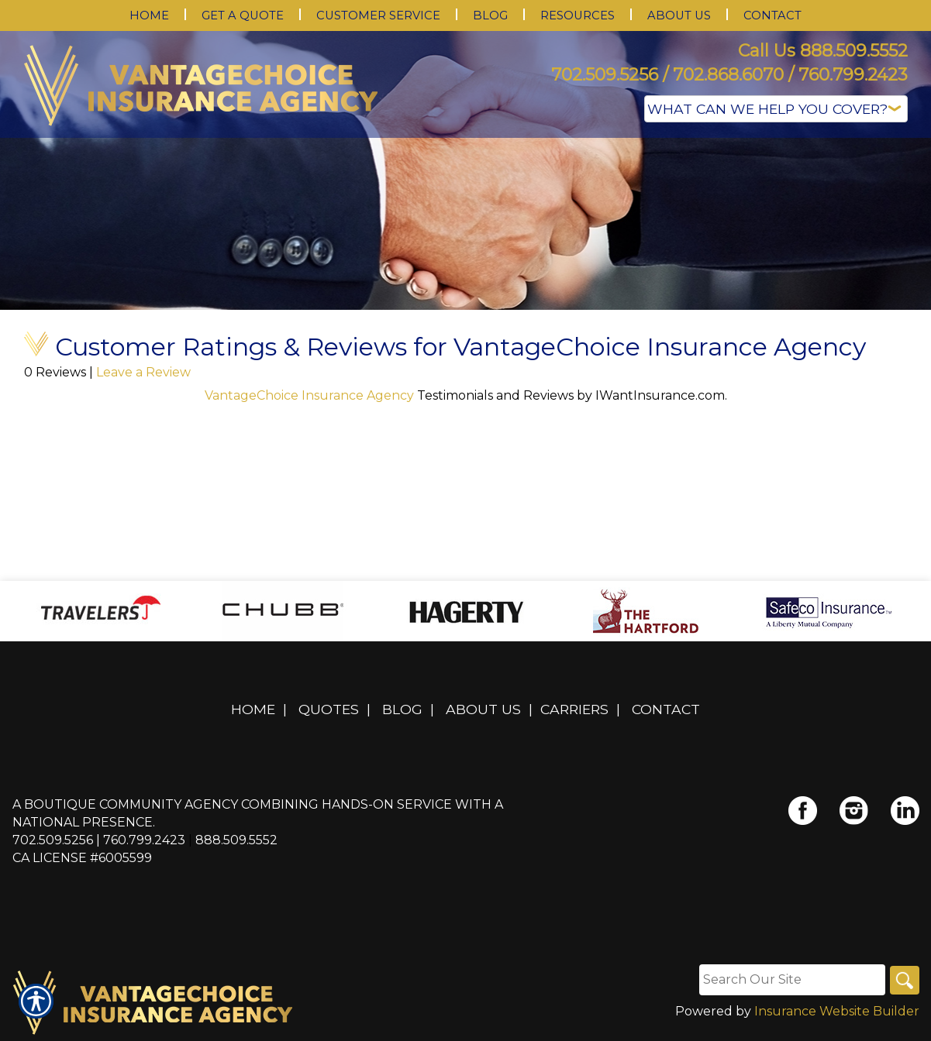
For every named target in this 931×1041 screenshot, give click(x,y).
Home (253, 709)
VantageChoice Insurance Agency (311, 395)
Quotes (328, 709)
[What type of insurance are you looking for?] (776, 108)
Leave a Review (143, 372)
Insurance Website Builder (836, 1011)
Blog (402, 709)
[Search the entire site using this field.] (791, 979)
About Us (483, 709)
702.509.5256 (52, 840)
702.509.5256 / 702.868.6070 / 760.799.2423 (729, 74)
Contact (666, 709)
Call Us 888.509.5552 (823, 50)
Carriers (574, 709)
